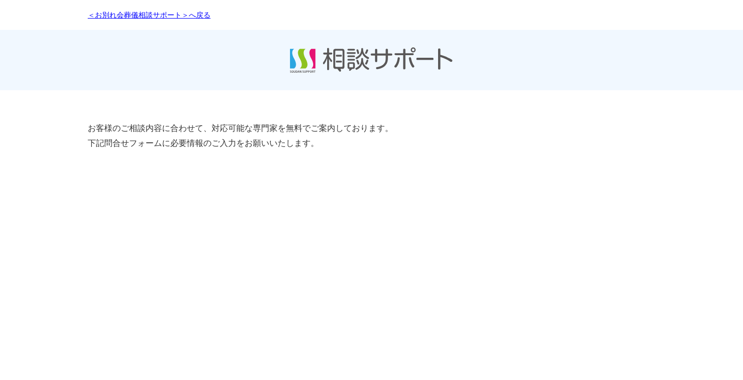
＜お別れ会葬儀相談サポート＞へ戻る (149, 15)
